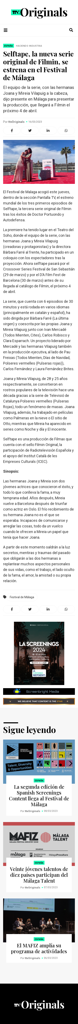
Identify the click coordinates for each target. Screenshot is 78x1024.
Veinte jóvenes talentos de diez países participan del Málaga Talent (39, 875)
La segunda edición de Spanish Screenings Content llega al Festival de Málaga (39, 795)
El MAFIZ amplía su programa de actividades (39, 948)
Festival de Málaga (22, 597)
